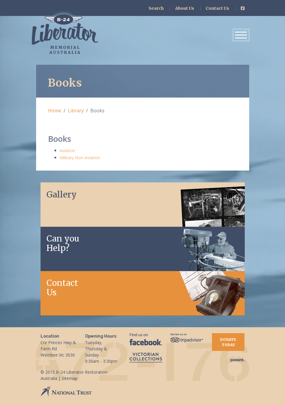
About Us (184, 8)
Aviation (67, 151)
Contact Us (217, 8)
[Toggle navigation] (241, 35)
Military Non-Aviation (80, 158)
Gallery (61, 194)
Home (54, 110)
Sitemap (70, 378)
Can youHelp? (62, 243)
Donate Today (228, 342)
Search (156, 8)
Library (76, 110)
